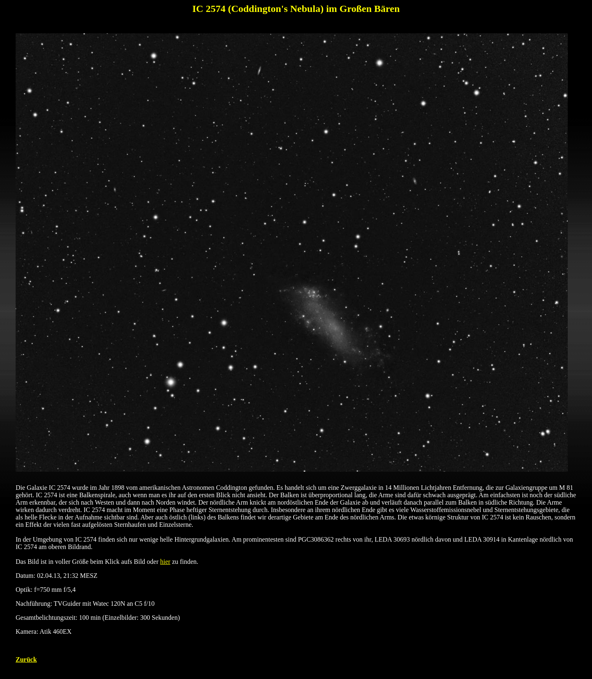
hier (165, 561)
